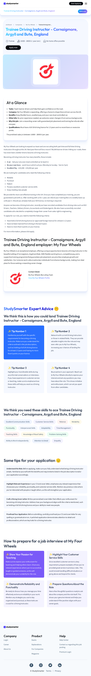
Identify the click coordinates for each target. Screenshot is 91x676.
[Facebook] (31, 665)
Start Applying (76, 3)
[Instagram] (41, 665)
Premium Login (65, 652)
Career (6, 644)
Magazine (35, 653)
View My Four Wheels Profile (39, 278)
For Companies (37, 649)
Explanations (37, 644)
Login (6, 640)
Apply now (82, 11)
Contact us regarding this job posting (70, 646)
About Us (7, 649)
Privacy (58, 671)
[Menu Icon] (86, 3)
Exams (34, 640)
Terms (48, 671)
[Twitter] (50, 665)
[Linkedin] (60, 665)
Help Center (64, 640)
